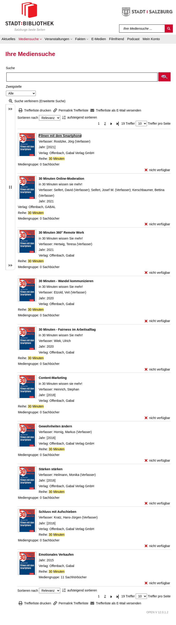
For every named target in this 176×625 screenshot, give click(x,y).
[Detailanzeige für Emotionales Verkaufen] (56, 554)
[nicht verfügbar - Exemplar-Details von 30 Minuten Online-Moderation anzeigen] (157, 224)
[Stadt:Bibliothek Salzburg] (29, 16)
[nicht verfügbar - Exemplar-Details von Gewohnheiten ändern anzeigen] (157, 460)
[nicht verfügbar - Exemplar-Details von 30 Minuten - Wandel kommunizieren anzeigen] (157, 321)
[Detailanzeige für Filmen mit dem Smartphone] (60, 136)
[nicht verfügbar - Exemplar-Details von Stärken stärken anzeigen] (157, 503)
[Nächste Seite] (111, 123)
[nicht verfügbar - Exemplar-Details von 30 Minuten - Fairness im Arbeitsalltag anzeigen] (157, 369)
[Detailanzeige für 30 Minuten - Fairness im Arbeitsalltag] (67, 329)
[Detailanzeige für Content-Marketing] (53, 378)
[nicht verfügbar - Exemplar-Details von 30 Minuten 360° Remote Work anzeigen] (157, 273)
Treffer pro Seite (159, 123)
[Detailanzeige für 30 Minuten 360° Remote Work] (61, 232)
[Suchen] (169, 28)
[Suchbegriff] (142, 28)
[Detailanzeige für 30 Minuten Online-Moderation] (61, 178)
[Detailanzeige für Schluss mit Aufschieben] (57, 512)
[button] (30, 40)
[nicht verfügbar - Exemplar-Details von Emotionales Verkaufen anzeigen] (157, 583)
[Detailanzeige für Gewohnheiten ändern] (55, 426)
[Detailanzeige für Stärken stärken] (51, 469)
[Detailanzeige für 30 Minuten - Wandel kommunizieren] (66, 281)
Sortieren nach (27, 118)
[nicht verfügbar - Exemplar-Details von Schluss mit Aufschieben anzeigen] (157, 546)
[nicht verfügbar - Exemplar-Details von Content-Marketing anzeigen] (157, 418)
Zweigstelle (14, 86)
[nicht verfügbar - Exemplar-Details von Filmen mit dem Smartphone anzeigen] (157, 170)
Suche (10, 68)
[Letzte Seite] (118, 123)
